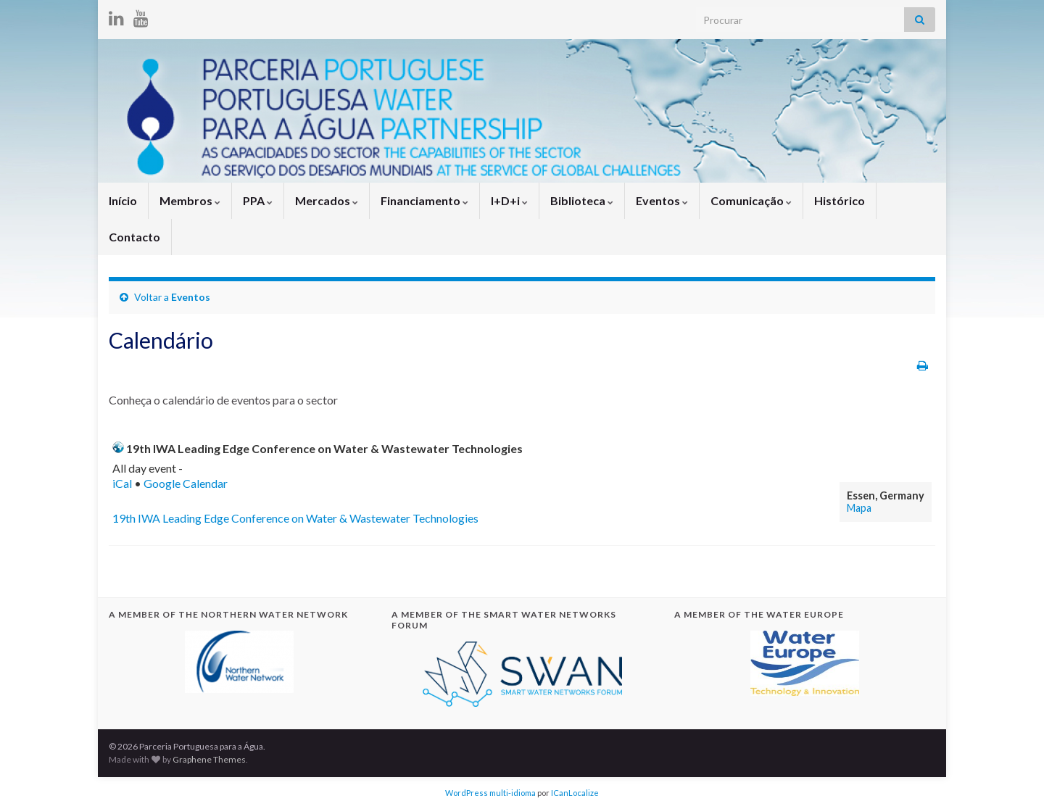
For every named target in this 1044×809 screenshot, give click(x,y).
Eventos (662, 200)
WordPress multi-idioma (490, 792)
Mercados (326, 200)
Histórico (839, 200)
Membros (190, 200)
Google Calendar (186, 483)
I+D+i (509, 200)
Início (123, 200)
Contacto (134, 237)
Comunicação (751, 200)
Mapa (859, 508)
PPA (258, 200)
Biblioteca (581, 200)
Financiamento (424, 200)
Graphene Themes (209, 759)
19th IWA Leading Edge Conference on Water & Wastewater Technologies (295, 518)
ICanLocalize (575, 792)
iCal (122, 483)
